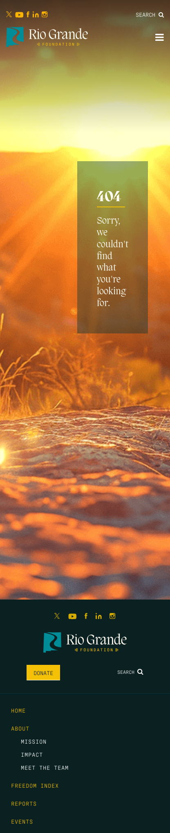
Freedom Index (35, 785)
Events (22, 821)
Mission (34, 741)
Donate (43, 672)
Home (18, 710)
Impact (32, 754)
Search (150, 14)
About (20, 728)
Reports (24, 803)
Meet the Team (45, 767)
